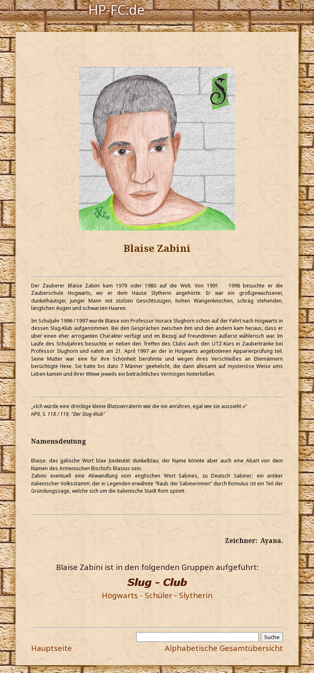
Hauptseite (51, 648)
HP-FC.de (116, 9)
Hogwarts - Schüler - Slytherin (157, 595)
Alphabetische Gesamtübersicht (224, 648)
